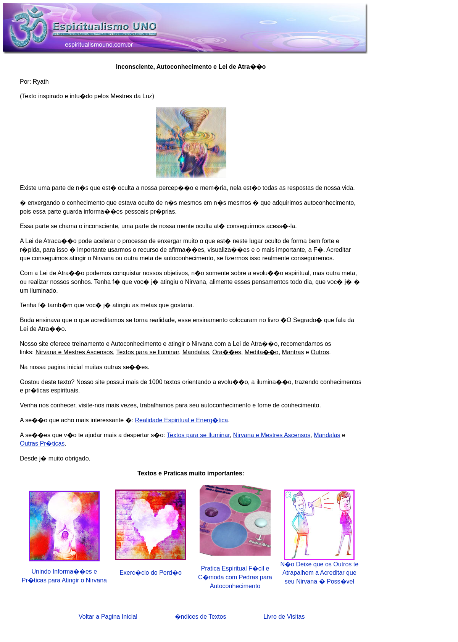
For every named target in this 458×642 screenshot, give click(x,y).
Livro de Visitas (284, 616)
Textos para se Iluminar (147, 352)
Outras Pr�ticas (42, 443)
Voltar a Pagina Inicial (108, 616)
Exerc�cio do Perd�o (150, 572)
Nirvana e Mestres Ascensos (74, 352)
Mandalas (195, 352)
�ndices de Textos (200, 616)
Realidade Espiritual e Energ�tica (181, 420)
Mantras (293, 352)
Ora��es (226, 352)
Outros (320, 352)
